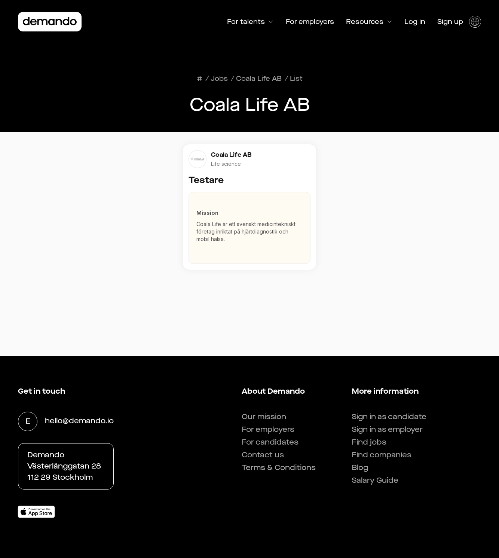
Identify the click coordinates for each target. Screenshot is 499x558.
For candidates (270, 442)
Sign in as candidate (389, 417)
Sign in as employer (387, 429)
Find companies (381, 455)
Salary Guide (375, 480)
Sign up (450, 21)
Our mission (264, 417)
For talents (250, 21)
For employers (310, 21)
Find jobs (369, 442)
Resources (369, 21)
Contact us (263, 455)
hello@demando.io (79, 421)
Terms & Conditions (279, 468)
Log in (414, 21)
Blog (360, 468)
